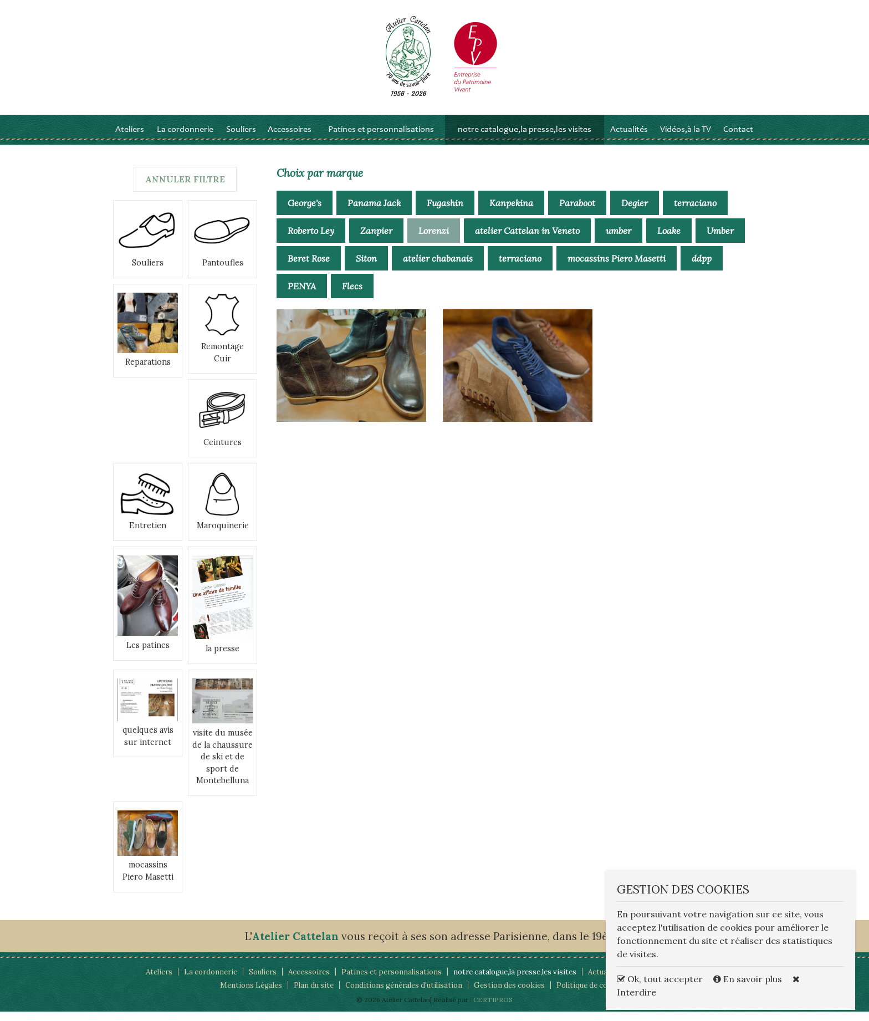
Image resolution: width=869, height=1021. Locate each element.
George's (304, 212)
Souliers (241, 138)
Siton (366, 267)
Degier (634, 212)
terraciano (695, 212)
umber (618, 240)
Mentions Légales (240, 994)
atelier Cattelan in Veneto (527, 240)
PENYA (302, 295)
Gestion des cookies (513, 994)
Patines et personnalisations (381, 138)
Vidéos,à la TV (685, 138)
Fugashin (445, 212)
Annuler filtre (185, 188)
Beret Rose (309, 267)
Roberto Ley (311, 240)
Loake (669, 240)
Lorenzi (433, 240)
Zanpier (376, 240)
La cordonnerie (185, 138)
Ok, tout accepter (660, 978)
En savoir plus (748, 978)
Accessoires (289, 138)
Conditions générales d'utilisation (401, 994)
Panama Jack (374, 212)
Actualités (629, 138)
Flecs (352, 295)
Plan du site (306, 994)
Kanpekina (511, 212)
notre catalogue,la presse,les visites (524, 138)
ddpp (702, 267)
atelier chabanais (438, 267)
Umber (720, 240)
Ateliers (129, 138)
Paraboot (577, 212)
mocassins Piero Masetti (617, 267)
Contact (738, 138)
